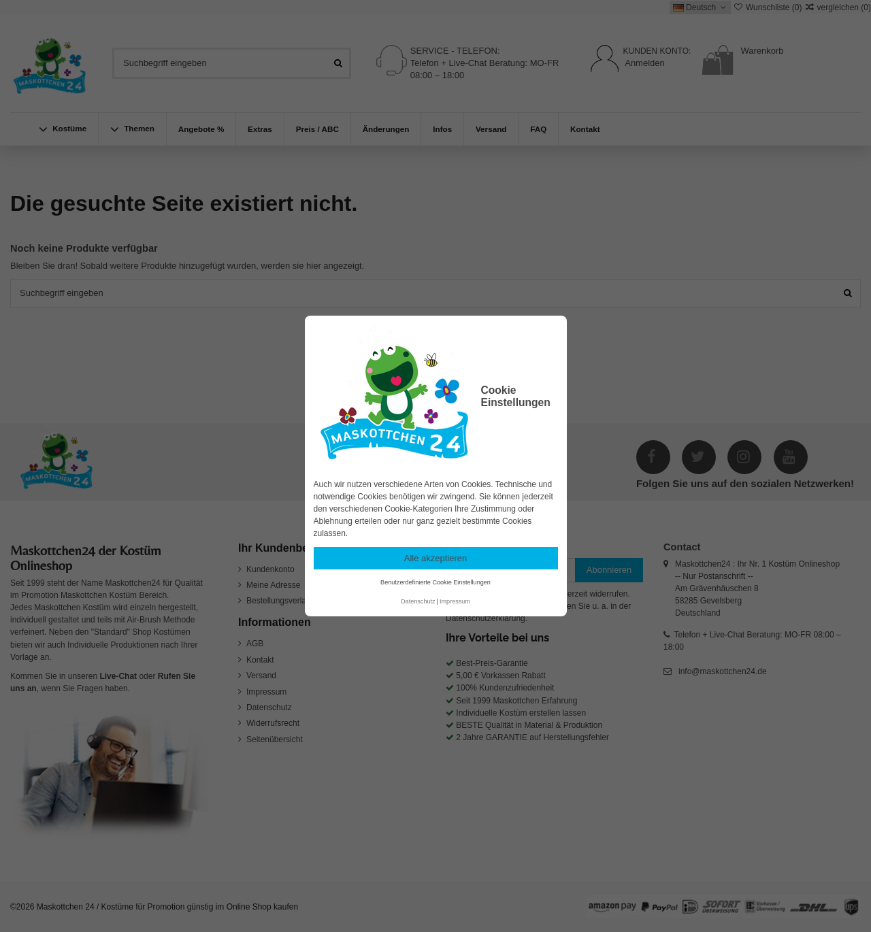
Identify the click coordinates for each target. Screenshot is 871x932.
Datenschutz (418, 601)
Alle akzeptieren (435, 558)
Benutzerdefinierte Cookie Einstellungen (435, 582)
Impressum (455, 601)
